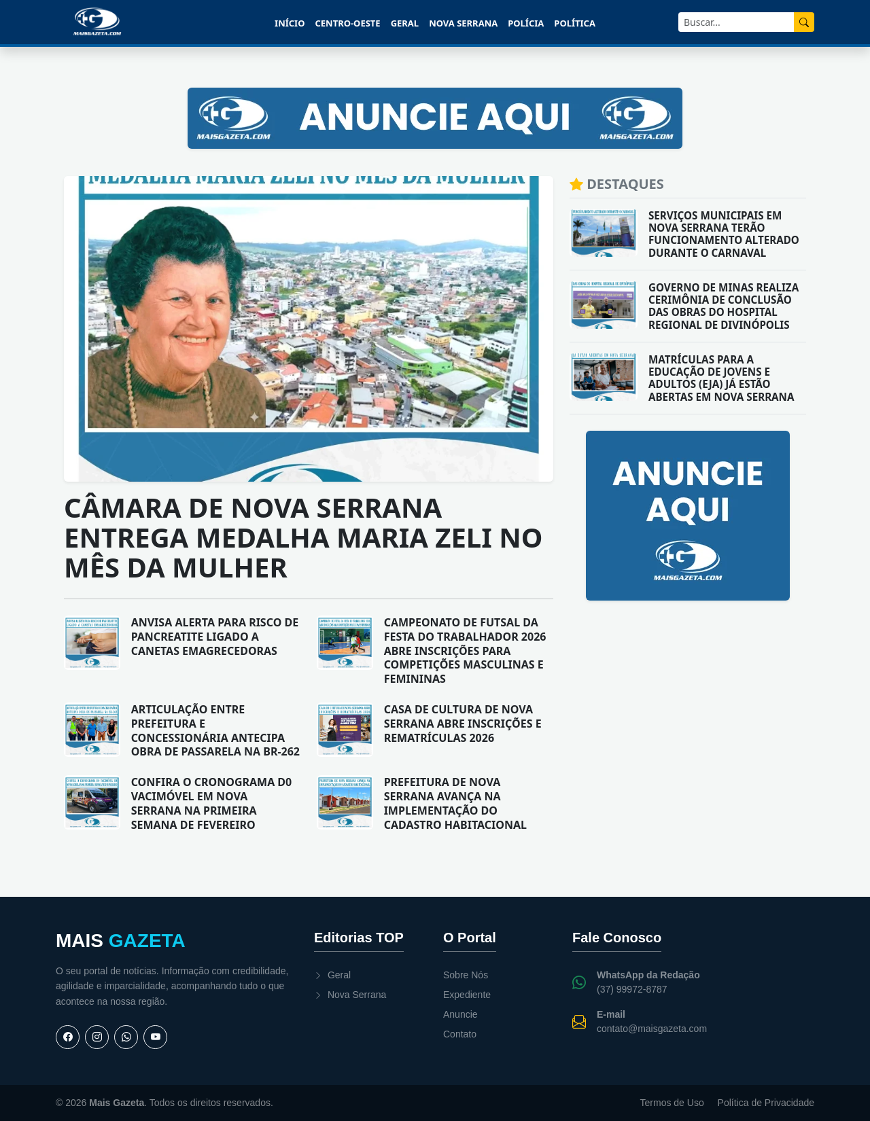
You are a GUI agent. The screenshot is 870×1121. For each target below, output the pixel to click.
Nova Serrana (463, 23)
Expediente (467, 994)
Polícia (526, 23)
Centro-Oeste (347, 23)
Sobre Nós (465, 974)
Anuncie (460, 1014)
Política (574, 23)
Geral (405, 23)
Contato (459, 1034)
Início (289, 23)
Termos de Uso (672, 1102)
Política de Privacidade (766, 1102)
